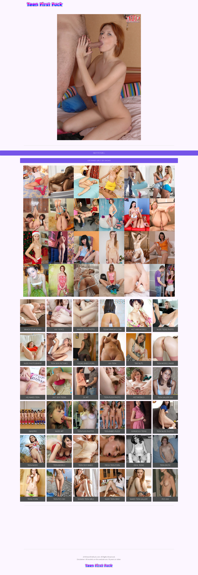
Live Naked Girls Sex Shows (99, 160)
